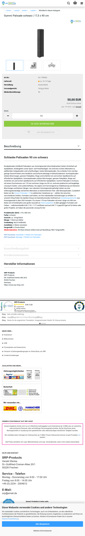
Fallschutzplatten (47, 203)
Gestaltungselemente (69, 198)
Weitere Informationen (42, 531)
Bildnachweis (8, 339)
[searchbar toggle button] (68, 3)
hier (79, 435)
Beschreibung (12, 146)
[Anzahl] (42, 116)
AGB (5, 343)
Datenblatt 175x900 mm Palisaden (28, 235)
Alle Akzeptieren (43, 524)
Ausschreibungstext (16, 248)
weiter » (25, 10)
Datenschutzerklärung (10, 519)
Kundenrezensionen (16, 255)
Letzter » (33, 10)
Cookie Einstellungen (11, 355)
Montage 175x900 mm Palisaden (28, 237)
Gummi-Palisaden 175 (22, 193)
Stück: (6, 111)
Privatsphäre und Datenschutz (15, 347)
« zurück (16, 10)
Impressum (8, 335)
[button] (8, 116)
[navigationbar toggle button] (81, 3)
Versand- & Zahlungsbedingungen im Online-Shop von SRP (25, 351)
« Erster (8, 10)
